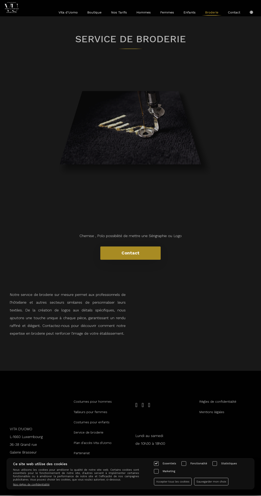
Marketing (169, 471)
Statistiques (229, 463)
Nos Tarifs (119, 12)
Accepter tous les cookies (172, 481)
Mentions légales (211, 412)
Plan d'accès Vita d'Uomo (93, 443)
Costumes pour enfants (91, 422)
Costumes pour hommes (93, 402)
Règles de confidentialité (217, 402)
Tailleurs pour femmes (90, 412)
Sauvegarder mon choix (211, 481)
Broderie (211, 12)
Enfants (190, 12)
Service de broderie (88, 433)
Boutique (94, 12)
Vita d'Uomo (68, 12)
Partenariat (82, 453)
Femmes (167, 12)
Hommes (143, 12)
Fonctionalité (198, 463)
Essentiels (169, 463)
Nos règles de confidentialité (31, 484)
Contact (234, 12)
